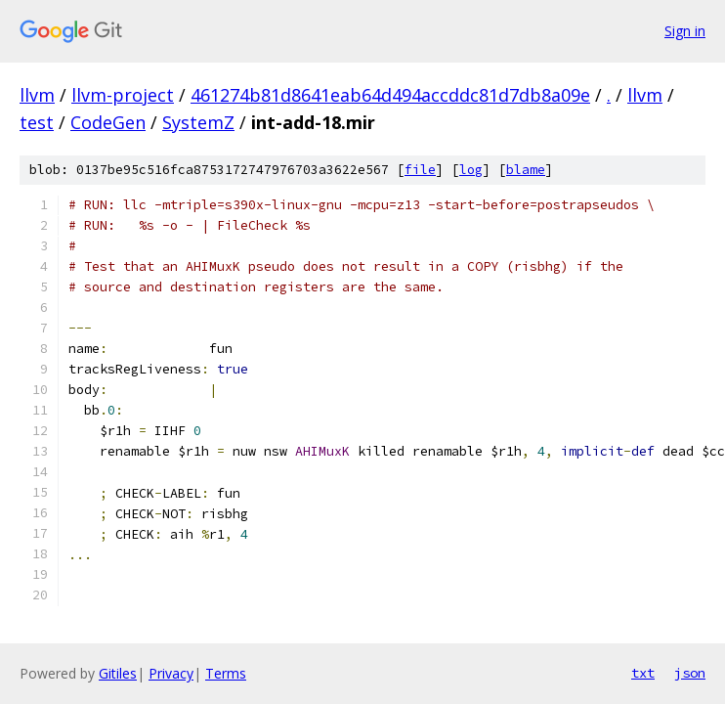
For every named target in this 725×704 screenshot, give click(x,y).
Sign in (684, 31)
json (689, 673)
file (420, 169)
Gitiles (118, 673)
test (37, 122)
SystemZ (198, 122)
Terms (225, 673)
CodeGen (108, 122)
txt (643, 673)
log (471, 169)
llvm (37, 95)
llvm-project (122, 95)
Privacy (171, 673)
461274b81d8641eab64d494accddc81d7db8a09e (390, 95)
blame (525, 169)
